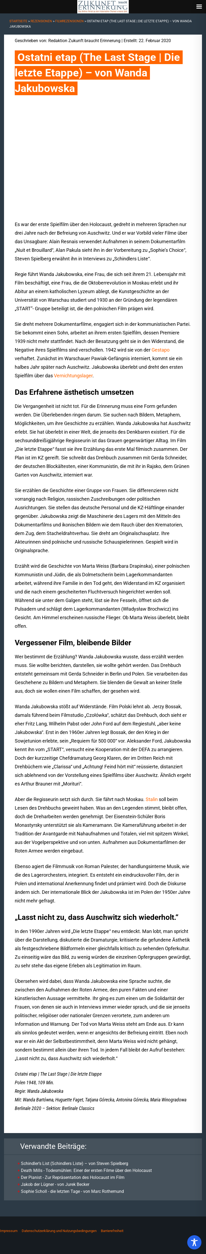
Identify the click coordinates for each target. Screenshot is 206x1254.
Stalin (152, 799)
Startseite (18, 21)
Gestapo (161, 350)
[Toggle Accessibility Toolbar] (194, 1242)
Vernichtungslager (73, 375)
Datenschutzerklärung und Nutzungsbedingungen (59, 1231)
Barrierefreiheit (112, 1231)
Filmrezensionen (69, 21)
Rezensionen (41, 21)
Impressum (8, 1231)
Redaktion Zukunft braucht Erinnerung (84, 40)
